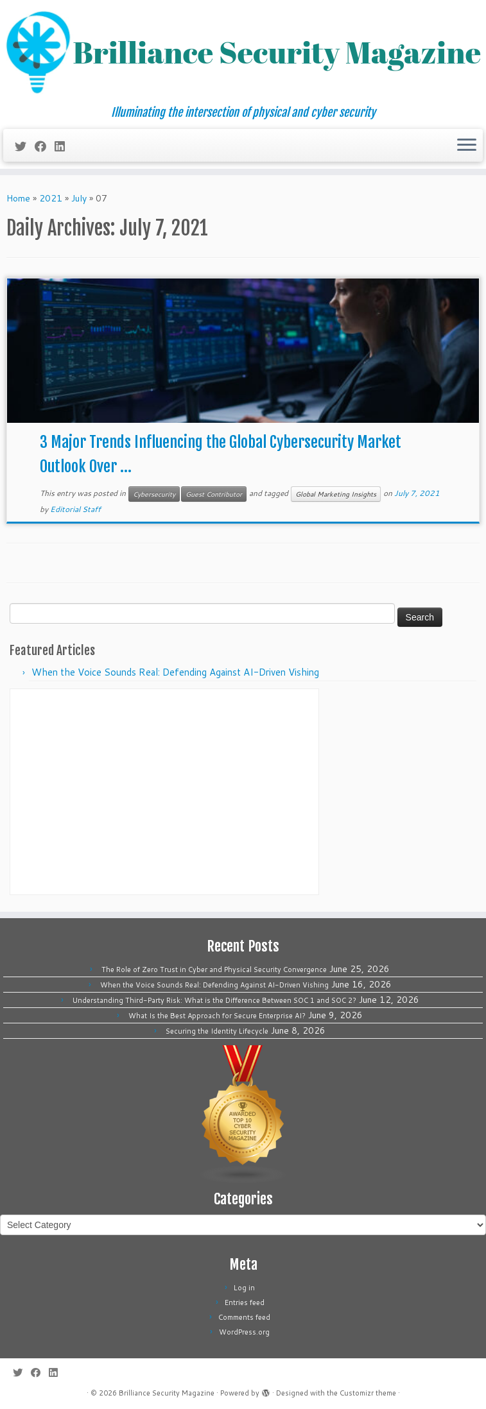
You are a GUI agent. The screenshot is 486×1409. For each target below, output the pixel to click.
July (79, 198)
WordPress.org (244, 1332)
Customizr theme (368, 1393)
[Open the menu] (466, 145)
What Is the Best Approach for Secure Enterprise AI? (217, 1016)
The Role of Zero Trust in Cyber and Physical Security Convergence (214, 969)
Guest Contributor (214, 494)
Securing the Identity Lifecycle (217, 1031)
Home (18, 198)
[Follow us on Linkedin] (64, 146)
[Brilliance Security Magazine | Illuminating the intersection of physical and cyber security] (243, 52)
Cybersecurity (154, 494)
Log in (244, 1288)
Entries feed (245, 1302)
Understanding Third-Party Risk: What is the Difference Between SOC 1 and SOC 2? (214, 1000)
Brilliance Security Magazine (166, 1393)
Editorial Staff (75, 509)
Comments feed (244, 1317)
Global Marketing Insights (335, 494)
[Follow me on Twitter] (25, 146)
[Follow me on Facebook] (45, 146)
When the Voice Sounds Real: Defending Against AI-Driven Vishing (175, 672)
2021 (50, 198)
